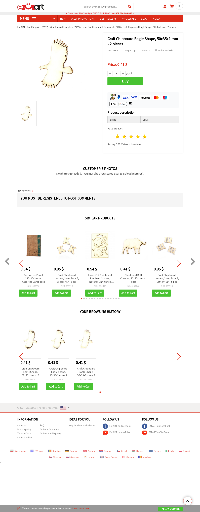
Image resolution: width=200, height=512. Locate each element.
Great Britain (108, 457)
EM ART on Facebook (117, 426)
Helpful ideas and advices (82, 425)
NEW (63, 18)
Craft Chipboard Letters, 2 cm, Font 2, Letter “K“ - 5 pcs (67, 278)
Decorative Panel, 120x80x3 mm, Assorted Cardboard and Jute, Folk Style (33, 278)
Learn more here (81, 508)
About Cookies (24, 437)
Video (156, 18)
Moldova (144, 457)
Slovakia (55, 456)
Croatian (105, 450)
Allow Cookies (171, 508)
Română (54, 451)
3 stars (131, 136)
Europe (155, 451)
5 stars (144, 136)
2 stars (124, 136)
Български (18, 451)
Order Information (49, 429)
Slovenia (72, 456)
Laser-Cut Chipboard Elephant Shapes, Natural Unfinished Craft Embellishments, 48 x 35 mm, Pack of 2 (100, 278)
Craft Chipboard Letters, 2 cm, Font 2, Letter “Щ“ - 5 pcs (166, 278)
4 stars (138, 136)
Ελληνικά (37, 451)
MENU (28, 18)
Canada (128, 457)
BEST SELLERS (108, 18)
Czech (122, 450)
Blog (144, 18)
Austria (89, 450)
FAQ (42, 425)
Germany (72, 450)
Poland (184, 450)
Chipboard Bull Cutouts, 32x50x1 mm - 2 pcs (133, 278)
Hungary (138, 450)
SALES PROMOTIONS (83, 18)
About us (22, 425)
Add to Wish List (164, 50)
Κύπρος (90, 457)
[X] (18, 508)
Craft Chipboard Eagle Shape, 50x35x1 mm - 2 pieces (30, 372)
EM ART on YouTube (116, 432)
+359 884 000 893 (123, 13)
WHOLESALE (129, 18)
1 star (117, 136)
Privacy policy (24, 429)
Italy (170, 450)
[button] (81, 298)
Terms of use (24, 433)
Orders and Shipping (50, 433)
